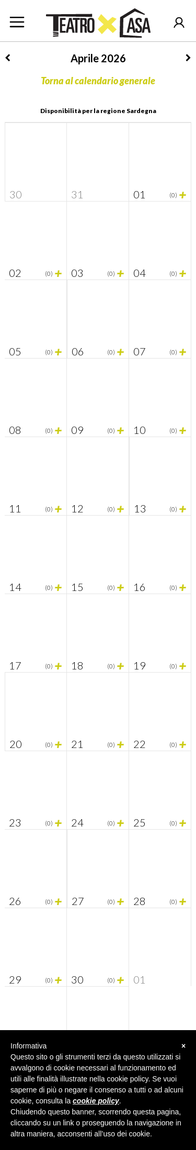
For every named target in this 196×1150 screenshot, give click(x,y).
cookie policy (96, 1101)
